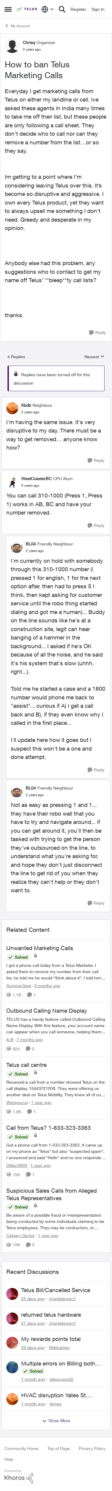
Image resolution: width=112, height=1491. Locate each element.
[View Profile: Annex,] (12, 1399)
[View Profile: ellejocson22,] (12, 1367)
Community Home (21, 1448)
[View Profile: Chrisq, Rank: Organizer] (12, 45)
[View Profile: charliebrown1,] (12, 1294)
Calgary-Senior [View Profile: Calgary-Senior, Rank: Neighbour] (20, 1235)
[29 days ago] (33, 1347)
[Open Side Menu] (8, 9)
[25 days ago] (33, 1298)
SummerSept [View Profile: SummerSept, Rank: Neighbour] (18, 985)
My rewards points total (51, 1339)
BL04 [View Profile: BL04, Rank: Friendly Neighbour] (31, 543)
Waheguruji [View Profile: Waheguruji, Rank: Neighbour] (17, 1102)
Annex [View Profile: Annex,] (56, 1403)
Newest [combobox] (95, 357)
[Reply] (97, 333)
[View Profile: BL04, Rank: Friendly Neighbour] (17, 547)
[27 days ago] (33, 1323)
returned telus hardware (51, 1314)
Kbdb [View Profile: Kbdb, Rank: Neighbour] (26, 405)
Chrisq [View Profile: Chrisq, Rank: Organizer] (29, 42)
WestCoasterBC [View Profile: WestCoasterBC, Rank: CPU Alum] (36, 478)
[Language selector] (47, 9)
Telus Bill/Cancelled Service (55, 1290)
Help (8, 1459)
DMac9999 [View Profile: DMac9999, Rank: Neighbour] (16, 1165)
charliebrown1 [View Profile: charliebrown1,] (62, 1298)
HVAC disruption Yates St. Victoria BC (54, 1395)
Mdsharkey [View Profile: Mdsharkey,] (59, 1347)
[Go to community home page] (27, 9)
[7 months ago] (29, 1039)
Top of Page (58, 1448)
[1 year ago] (40, 1102)
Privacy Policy (92, 1448)
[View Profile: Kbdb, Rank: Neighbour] (12, 408)
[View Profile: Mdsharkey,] (12, 1343)
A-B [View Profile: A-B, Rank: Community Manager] (9, 1039)
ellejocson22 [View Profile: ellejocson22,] (61, 1379)
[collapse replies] (56, 400)
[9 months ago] (46, 985)
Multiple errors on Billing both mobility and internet (58, 1363)
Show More (56, 1420)
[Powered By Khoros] (56, 1477)
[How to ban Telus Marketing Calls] (30, 412)
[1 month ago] (33, 1379)
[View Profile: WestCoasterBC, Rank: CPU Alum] (12, 482)
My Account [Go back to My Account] (17, 25)
